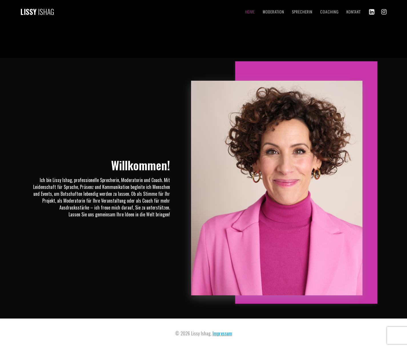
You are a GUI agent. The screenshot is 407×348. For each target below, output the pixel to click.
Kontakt (353, 12)
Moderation (273, 12)
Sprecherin (302, 12)
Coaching (329, 12)
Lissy (37, 11)
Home (250, 12)
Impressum (222, 333)
